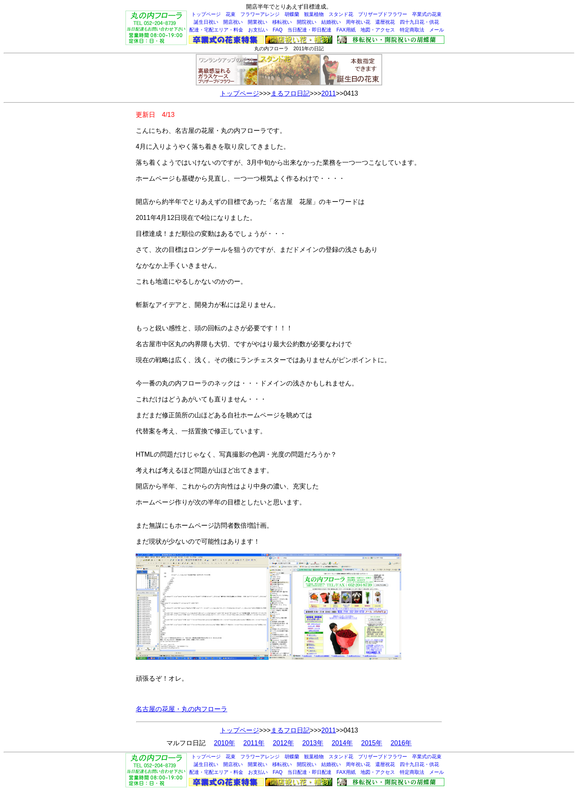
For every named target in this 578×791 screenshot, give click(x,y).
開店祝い (233, 22)
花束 (230, 14)
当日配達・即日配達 (309, 30)
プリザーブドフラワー (382, 14)
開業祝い (257, 22)
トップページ (206, 14)
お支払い (258, 30)
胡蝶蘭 (292, 14)
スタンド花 (341, 14)
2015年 (372, 742)
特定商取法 (412, 30)
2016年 (401, 742)
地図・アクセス (378, 30)
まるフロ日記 (290, 93)
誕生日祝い (206, 22)
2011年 (253, 742)
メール (436, 30)
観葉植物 (314, 14)
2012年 (283, 742)
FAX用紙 (346, 30)
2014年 (342, 742)
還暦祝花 (385, 22)
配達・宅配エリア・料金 (216, 30)
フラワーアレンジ (260, 14)
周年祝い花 (358, 22)
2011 (328, 93)
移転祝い (282, 22)
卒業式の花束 (426, 14)
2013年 (312, 742)
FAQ (277, 30)
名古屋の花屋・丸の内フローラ (181, 709)
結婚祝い (331, 22)
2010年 (224, 742)
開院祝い (306, 22)
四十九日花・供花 (419, 22)
